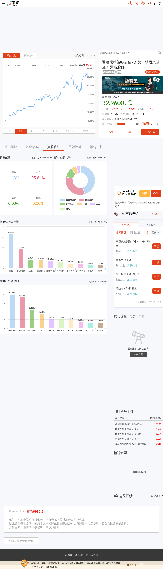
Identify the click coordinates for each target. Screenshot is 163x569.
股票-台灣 (132, 251)
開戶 (144, 193)
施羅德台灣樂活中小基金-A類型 (133, 244)
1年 (20, 131)
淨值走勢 (28, 55)
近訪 (132, 316)
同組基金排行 (151, 72)
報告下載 (96, 147)
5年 (43, 131)
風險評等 (75, 147)
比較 (111, 131)
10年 (55, 131)
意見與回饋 (92, 554)
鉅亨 (13, 3)
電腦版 (68, 554)
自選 (141, 316)
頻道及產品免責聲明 (21, 540)
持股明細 (53, 147)
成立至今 (86, 131)
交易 (156, 193)
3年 (32, 131)
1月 (9, 131)
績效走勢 (11, 55)
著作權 (79, 554)
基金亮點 (126, 224)
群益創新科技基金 (126, 288)
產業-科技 (132, 293)
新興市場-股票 (109, 72)
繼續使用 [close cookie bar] (131, 565)
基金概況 (10, 147)
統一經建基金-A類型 (127, 274)
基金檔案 (32, 147)
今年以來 (69, 131)
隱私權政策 (51, 566)
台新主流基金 (124, 260)
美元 (119, 72)
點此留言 (156, 496)
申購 (156, 246)
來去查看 (138, 354)
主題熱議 (150, 224)
